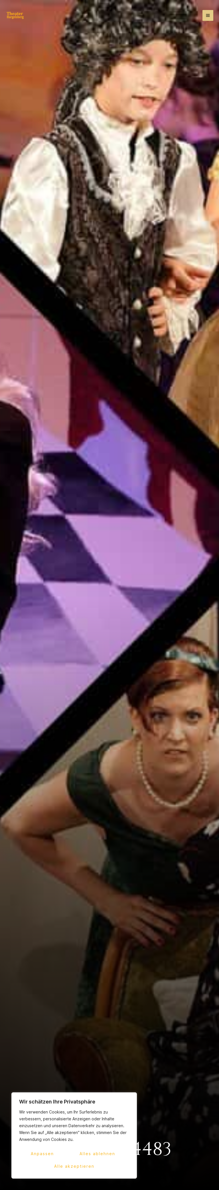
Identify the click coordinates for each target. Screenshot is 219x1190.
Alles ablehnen (97, 1153)
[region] (74, 1135)
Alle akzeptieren (74, 1166)
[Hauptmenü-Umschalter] (207, 15)
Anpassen (42, 1153)
